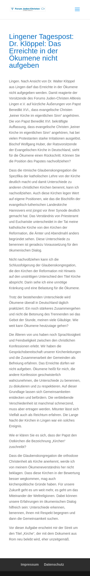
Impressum (30, 564)
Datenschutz (54, 564)
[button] (8, 567)
